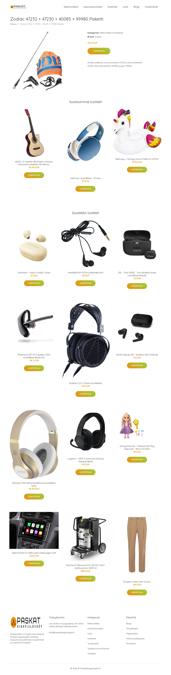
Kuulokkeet (118, 34)
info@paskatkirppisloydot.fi (62, 634)
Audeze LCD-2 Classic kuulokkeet (85, 385)
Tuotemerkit (151, 7)
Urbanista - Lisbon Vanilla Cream (34, 274)
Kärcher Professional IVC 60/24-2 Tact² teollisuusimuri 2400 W (85, 568)
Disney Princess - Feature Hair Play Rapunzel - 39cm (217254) (137, 449)
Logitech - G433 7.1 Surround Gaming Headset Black (86, 462)
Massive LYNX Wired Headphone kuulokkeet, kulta (34, 486)
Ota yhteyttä (132, 630)
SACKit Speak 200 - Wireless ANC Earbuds (137, 356)
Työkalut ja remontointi (98, 650)
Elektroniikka (71, 7)
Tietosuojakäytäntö (135, 640)
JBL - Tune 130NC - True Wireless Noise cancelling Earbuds (137, 276)
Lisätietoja (99, 53)
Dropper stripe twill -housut (137, 583)
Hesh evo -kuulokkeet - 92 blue (85, 180)
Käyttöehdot (132, 635)
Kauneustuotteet (93, 7)
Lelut (125, 7)
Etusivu (13, 26)
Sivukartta (131, 645)
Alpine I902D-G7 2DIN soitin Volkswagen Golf (34, 554)
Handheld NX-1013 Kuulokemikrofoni (85, 274)
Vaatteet (92, 655)
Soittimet (112, 7)
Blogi (136, 7)
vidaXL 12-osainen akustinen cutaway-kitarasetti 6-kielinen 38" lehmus (34, 165)
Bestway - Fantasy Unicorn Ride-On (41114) (137, 161)
